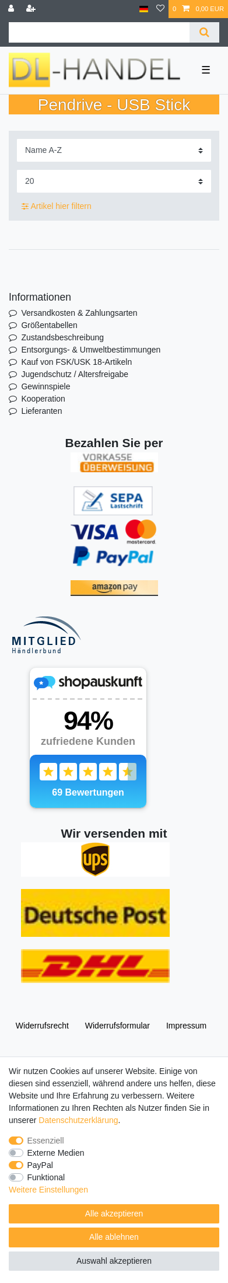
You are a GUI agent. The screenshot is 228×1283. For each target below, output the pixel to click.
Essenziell (45, 1140)
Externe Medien (56, 1153)
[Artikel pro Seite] (114, 181)
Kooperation (43, 398)
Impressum (186, 1025)
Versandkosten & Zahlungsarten (79, 313)
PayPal (40, 1165)
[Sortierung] (114, 150)
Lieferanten (41, 411)
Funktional (46, 1177)
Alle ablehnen (114, 1237)
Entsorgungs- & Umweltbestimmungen (90, 349)
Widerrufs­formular (117, 1025)
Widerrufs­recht (42, 1025)
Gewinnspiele (45, 386)
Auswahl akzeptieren (114, 1260)
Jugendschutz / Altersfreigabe (74, 374)
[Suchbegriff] (99, 32)
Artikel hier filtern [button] (57, 206)
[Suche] (204, 32)
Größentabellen (49, 325)
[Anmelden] (12, 9)
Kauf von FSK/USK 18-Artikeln (76, 362)
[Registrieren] (32, 9)
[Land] (143, 9)
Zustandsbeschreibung (62, 337)
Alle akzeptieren (114, 1213)
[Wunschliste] (160, 9)
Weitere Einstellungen (48, 1189)
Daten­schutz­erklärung (78, 1120)
